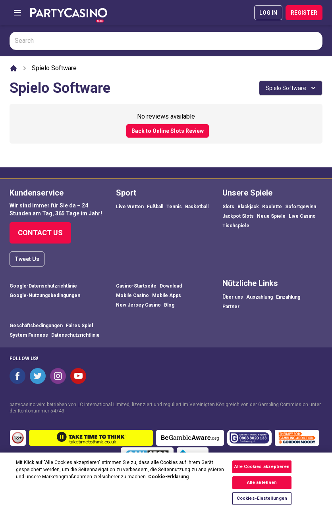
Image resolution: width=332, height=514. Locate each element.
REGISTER (304, 13)
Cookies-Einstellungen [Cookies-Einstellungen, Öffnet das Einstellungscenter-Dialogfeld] (262, 503)
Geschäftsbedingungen (36, 325)
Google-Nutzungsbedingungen (45, 295)
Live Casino (302, 216)
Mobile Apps (166, 295)
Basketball (196, 206)
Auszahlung (259, 297)
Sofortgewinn (300, 206)
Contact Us (40, 232)
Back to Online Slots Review (167, 131)
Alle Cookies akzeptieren (262, 472)
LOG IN (268, 13)
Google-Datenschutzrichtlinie (43, 286)
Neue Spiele (271, 216)
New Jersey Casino (138, 305)
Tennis (174, 206)
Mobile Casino (132, 295)
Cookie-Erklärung (168, 482)
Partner (230, 306)
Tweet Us (27, 259)
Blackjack (248, 206)
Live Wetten (130, 206)
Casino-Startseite (136, 286)
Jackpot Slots (238, 216)
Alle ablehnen (262, 488)
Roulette (272, 206)
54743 (57, 411)
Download (171, 286)
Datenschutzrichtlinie (75, 335)
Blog (169, 305)
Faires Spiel (79, 325)
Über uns (232, 297)
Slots (228, 206)
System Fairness (29, 335)
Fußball (155, 206)
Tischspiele (235, 225)
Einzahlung (288, 297)
